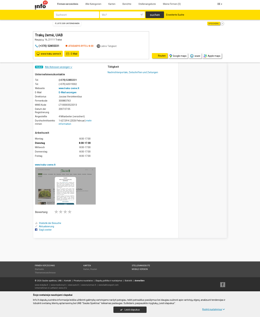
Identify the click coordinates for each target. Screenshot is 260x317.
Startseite (39, 269)
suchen (155, 15)
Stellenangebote (147, 4)
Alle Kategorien (93, 4)
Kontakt (67, 281)
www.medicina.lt (58, 285)
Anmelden (139, 281)
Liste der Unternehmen (67, 23)
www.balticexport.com (108, 285)
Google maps (178, 56)
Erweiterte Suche (175, 14)
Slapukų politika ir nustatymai (108, 281)
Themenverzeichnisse (45, 273)
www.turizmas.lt (88, 285)
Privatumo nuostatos (83, 281)
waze (195, 56)
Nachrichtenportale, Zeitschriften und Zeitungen (133, 72)
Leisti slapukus (130, 309)
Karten (111, 4)
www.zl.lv (63, 288)
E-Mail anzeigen (67, 92)
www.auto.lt (73, 285)
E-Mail (71, 53)
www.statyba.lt (41, 285)
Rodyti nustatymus (213, 309)
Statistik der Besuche (48, 223)
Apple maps (211, 56)
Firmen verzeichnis (67, 4)
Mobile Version (140, 269)
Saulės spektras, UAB (52, 281)
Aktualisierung (44, 226)
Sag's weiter (43, 229)
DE (220, 4)
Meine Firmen (172, 4)
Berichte (127, 4)
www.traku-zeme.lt (49, 53)
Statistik (128, 281)
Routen (93, 269)
